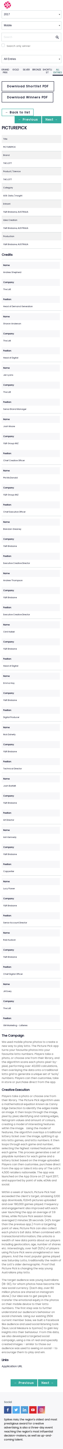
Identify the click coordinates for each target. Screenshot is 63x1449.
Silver (26, 69)
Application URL (12, 1366)
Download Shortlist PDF (28, 86)
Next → (51, 120)
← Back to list (18, 112)
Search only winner (18, 46)
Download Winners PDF (27, 97)
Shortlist (47, 71)
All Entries (57, 71)
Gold (15, 69)
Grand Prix (5, 71)
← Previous (26, 120)
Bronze (36, 69)
